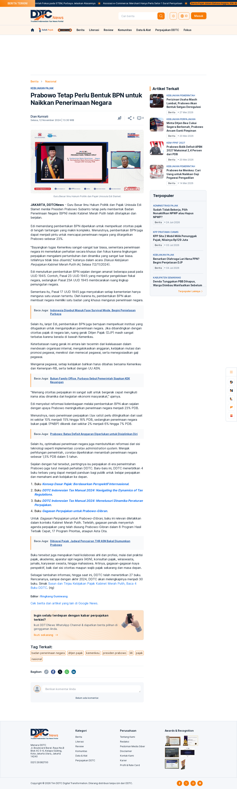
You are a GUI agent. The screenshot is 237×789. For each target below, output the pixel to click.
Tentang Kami (127, 736)
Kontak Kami (127, 755)
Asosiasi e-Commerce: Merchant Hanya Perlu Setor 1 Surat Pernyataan (155, 3)
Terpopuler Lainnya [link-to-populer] (190, 291)
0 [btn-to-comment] (140, 118)
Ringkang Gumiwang (54, 596)
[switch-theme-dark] (173, 16)
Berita (81, 30)
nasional (37, 659)
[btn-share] (129, 118)
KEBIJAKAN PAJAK (42, 88)
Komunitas (125, 30)
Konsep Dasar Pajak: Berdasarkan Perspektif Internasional (85, 484)
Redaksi (124, 741)
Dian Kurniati (39, 116)
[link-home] (32, 30)
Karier (123, 760)
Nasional (50, 81)
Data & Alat (143, 30)
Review (108, 30)
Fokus (187, 30)
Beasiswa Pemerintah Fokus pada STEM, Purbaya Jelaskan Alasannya (69, 3)
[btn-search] (161, 16)
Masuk (198, 15)
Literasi (94, 30)
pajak (139, 653)
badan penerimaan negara (48, 653)
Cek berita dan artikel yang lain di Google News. (64, 603)
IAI (131, 653)
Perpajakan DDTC (167, 30)
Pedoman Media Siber (132, 746)
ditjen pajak (75, 653)
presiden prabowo (114, 653)
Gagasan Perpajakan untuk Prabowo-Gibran (74, 511)
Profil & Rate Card (130, 765)
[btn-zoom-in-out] (119, 118)
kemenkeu (93, 653)
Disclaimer (126, 751)
